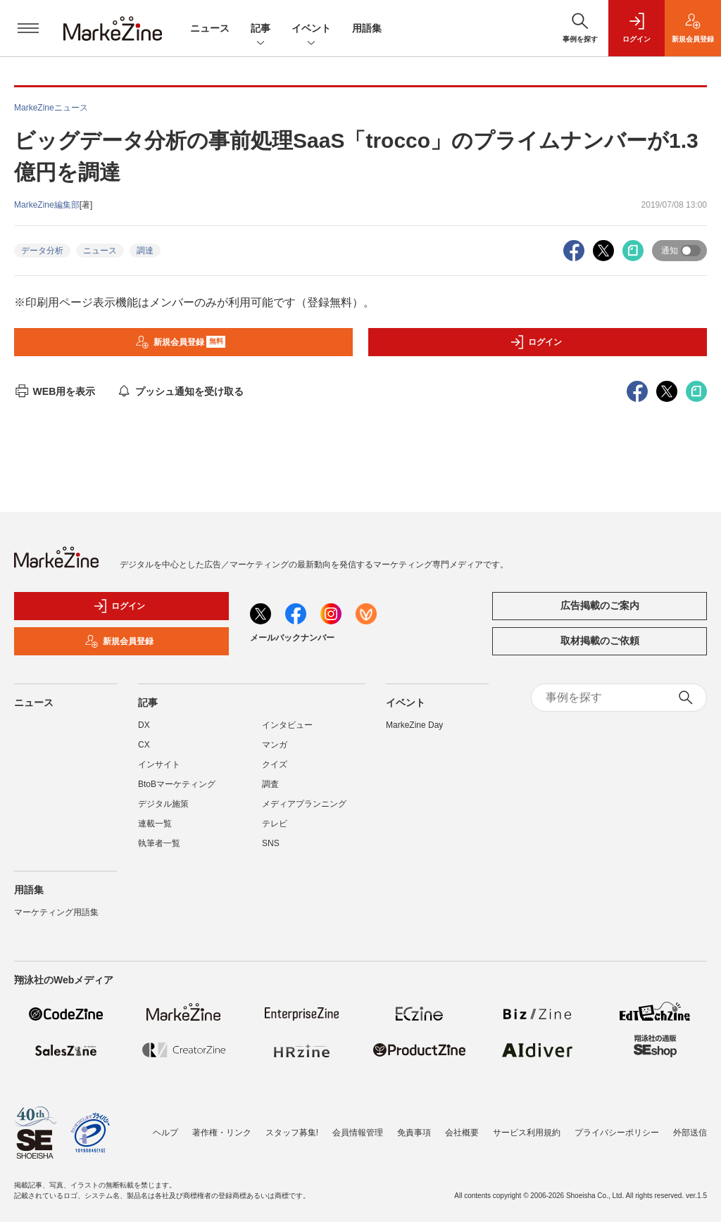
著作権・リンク (221, 1133)
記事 (260, 29)
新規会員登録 (180, 342)
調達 (145, 251)
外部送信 (690, 1133)
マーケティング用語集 (56, 912)
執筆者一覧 (159, 843)
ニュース (210, 28)
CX (144, 745)
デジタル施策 (163, 804)
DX (144, 725)
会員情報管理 (357, 1133)
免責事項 (414, 1133)
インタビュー (287, 725)
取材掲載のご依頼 (599, 640)
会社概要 (462, 1133)
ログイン (536, 342)
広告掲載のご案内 (599, 605)
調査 (270, 784)
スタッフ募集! (291, 1133)
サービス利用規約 (526, 1133)
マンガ (274, 745)
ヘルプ (165, 1133)
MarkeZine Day (414, 725)
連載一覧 (155, 824)
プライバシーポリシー (617, 1133)
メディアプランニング (304, 804)
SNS (271, 843)
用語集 (367, 28)
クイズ (274, 764)
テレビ (274, 824)
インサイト (159, 764)
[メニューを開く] (28, 28)
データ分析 (42, 251)
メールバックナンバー (292, 638)
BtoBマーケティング (176, 784)
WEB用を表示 (54, 391)
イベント (311, 29)
